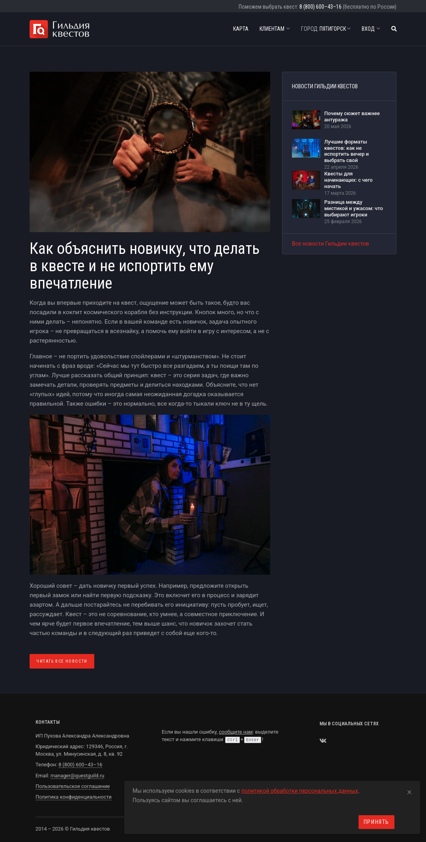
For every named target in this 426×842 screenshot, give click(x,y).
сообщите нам (236, 732)
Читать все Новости (62, 661)
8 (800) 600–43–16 (320, 7)
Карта (240, 29)
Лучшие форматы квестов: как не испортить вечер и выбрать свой (346, 151)
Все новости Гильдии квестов (330, 243)
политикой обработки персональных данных (299, 791)
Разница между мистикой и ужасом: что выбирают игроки (353, 208)
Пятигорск (326, 29)
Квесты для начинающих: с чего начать (348, 180)
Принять (376, 822)
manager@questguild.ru (77, 776)
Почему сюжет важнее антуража (352, 116)
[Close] (409, 790)
